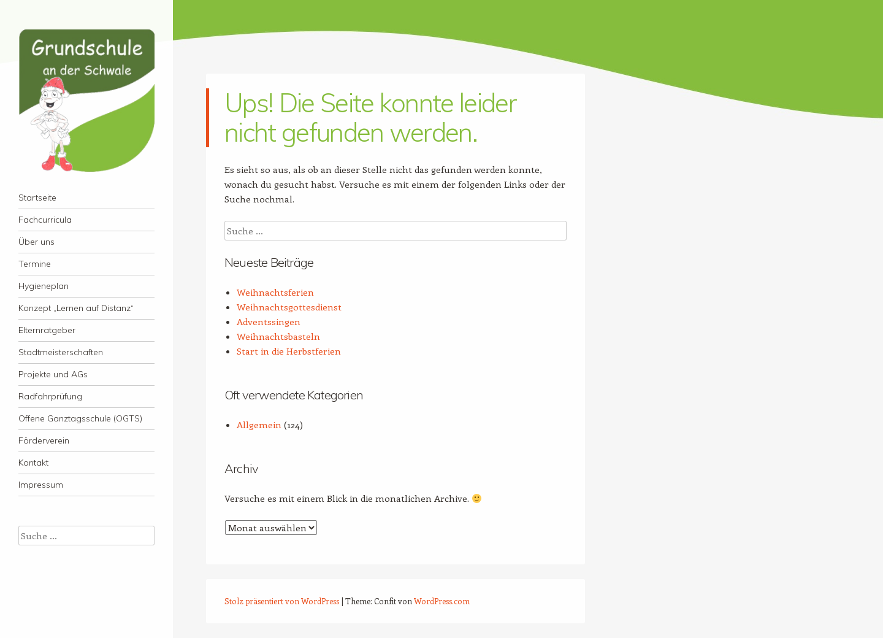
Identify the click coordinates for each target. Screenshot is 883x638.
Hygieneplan (43, 285)
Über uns (36, 241)
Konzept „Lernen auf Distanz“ (76, 307)
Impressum (40, 484)
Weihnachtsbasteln (278, 336)
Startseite (37, 197)
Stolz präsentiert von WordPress (281, 601)
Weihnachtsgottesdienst (289, 307)
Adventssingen (268, 321)
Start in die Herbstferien (289, 351)
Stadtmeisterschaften (60, 352)
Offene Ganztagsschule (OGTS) (80, 418)
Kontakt (33, 462)
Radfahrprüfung (50, 396)
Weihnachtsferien (275, 292)
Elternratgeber (46, 330)
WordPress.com (442, 601)
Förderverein (43, 440)
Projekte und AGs (53, 374)
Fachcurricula (45, 219)
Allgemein (259, 424)
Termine (34, 263)
